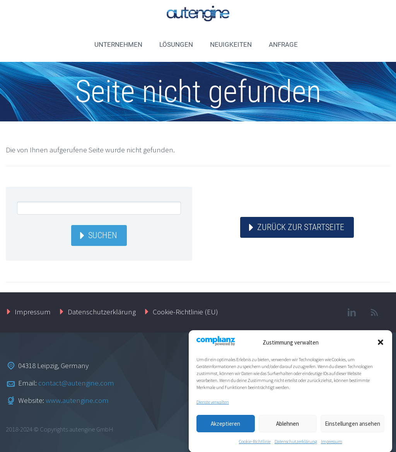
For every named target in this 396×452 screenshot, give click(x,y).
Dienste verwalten (212, 405)
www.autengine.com (77, 400)
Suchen (102, 235)
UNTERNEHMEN (118, 44)
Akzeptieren (225, 426)
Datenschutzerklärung (296, 445)
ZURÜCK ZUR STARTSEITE (300, 227)
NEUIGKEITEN (231, 44)
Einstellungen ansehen (352, 426)
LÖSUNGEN (176, 44)
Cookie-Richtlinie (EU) (185, 311)
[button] (380, 346)
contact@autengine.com (76, 382)
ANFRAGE (283, 44)
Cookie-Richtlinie (255, 445)
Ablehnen (287, 426)
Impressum (331, 445)
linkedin (352, 312)
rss (375, 312)
